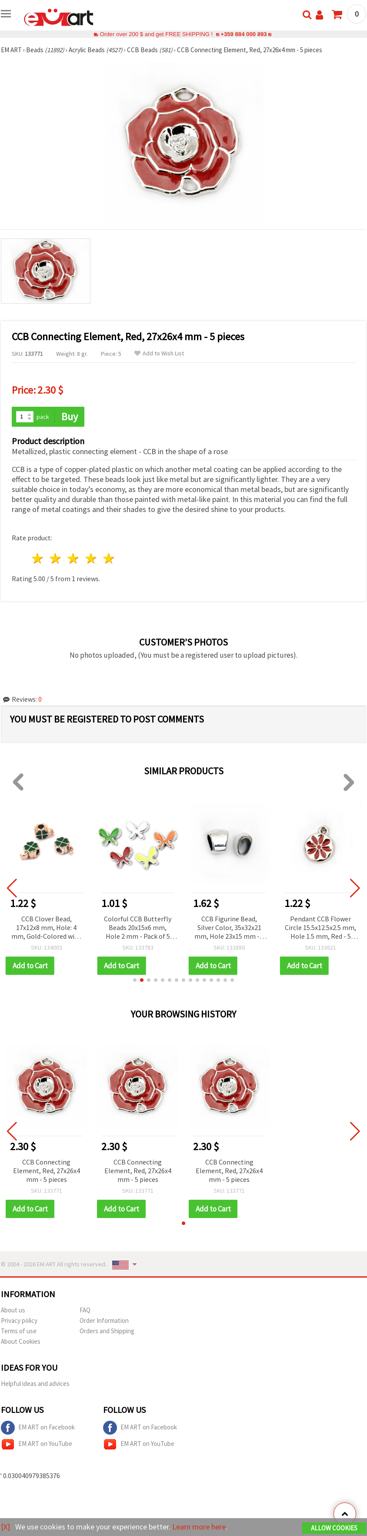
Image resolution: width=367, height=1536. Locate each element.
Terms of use (19, 1331)
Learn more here (199, 1527)
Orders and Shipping (107, 1331)
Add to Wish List (159, 353)
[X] (5, 1527)
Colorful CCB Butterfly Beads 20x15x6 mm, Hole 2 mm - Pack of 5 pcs (137, 928)
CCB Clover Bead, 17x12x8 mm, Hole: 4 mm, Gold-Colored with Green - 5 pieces (46, 928)
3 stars (74, 558)
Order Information (104, 1320)
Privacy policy (19, 1320)
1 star (38, 558)
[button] (135, 980)
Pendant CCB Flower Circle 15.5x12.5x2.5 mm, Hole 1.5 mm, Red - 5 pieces (320, 928)
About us (13, 1310)
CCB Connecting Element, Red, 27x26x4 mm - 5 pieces (46, 1171)
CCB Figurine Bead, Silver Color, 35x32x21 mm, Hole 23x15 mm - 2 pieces (229, 928)
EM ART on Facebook (38, 1428)
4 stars (91, 558)
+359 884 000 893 (243, 34)
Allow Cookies (334, 1528)
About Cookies (20, 1341)
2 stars (56, 558)
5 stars (109, 558)
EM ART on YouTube (36, 1444)
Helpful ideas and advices (35, 1383)
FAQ (85, 1310)
